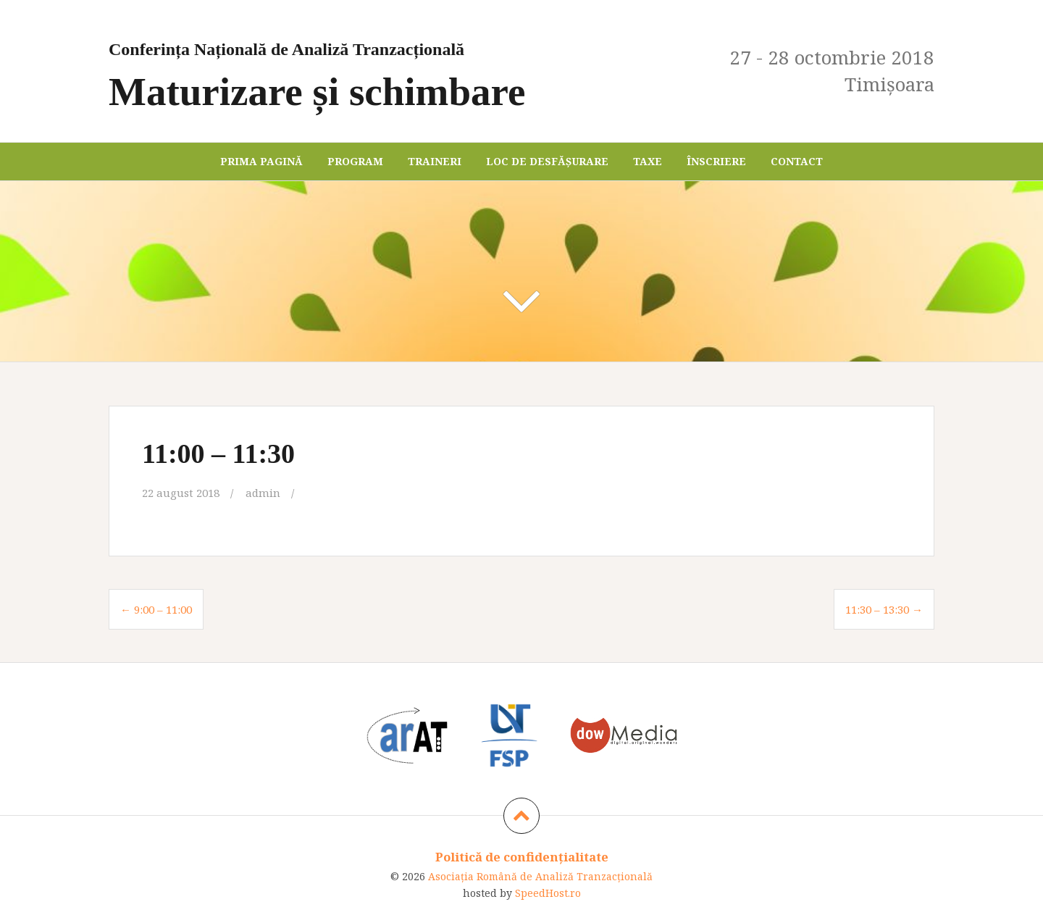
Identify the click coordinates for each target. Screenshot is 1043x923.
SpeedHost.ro (548, 893)
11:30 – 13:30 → (884, 609)
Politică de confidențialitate (521, 856)
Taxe (647, 161)
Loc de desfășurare (547, 161)
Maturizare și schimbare (385, 71)
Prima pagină (261, 161)
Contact (797, 161)
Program (355, 161)
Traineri (434, 161)
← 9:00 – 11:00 (156, 609)
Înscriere (716, 161)
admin (263, 492)
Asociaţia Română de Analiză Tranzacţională (540, 876)
